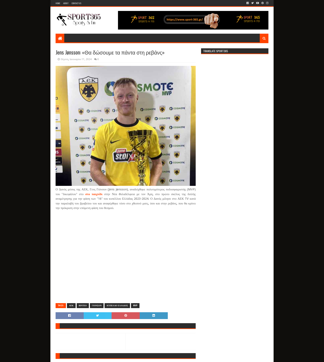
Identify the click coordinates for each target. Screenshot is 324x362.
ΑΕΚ (71, 305)
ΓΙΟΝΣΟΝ (97, 305)
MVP (135, 305)
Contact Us (76, 3)
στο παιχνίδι (94, 194)
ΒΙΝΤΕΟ (83, 305)
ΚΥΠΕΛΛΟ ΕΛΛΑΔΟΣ (117, 305)
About (65, 3)
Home (58, 3)
